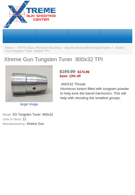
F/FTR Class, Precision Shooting (39, 47)
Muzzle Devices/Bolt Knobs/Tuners (88, 47)
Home (9, 47)
